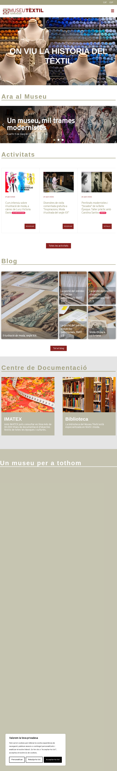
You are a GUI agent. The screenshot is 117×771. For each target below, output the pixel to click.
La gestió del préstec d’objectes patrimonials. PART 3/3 (72, 296)
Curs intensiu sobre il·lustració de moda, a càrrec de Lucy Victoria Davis (17, 208)
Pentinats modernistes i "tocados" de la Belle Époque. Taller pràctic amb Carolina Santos (96, 208)
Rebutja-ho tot (34, 760)
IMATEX (13, 419)
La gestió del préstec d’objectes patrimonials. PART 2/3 (101, 296)
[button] (87, 11)
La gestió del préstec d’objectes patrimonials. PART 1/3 (72, 331)
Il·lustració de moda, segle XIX (19, 336)
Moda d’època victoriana (97, 334)
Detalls (107, 226)
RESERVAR (30, 226)
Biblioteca (76, 419)
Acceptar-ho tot (53, 760)
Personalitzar (17, 760)
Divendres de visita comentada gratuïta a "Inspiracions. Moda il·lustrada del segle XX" (56, 208)
